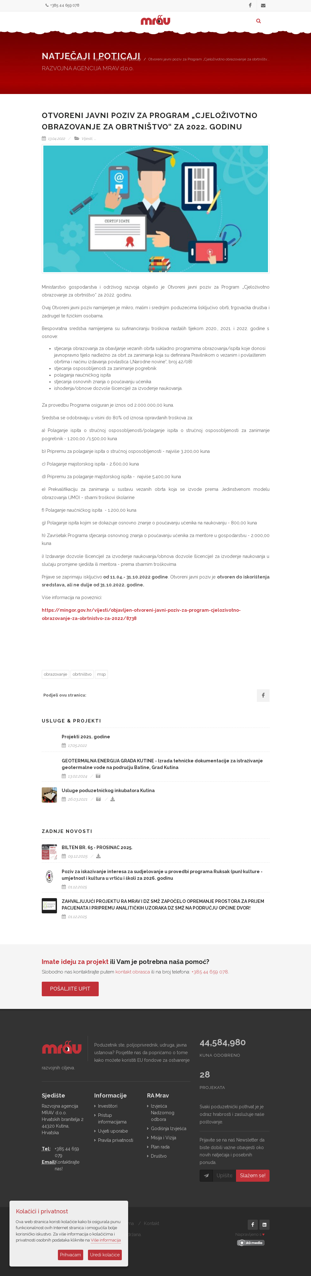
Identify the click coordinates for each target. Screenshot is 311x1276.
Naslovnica (76, 59)
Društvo (159, 1156)
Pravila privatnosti (115, 1140)
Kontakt (151, 1223)
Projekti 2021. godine (86, 736)
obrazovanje (55, 674)
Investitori (107, 1106)
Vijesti (98, 59)
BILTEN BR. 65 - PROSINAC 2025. (97, 847)
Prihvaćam (70, 1254)
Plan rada (160, 1146)
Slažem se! (252, 1176)
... (95, 138)
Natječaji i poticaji (126, 59)
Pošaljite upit (70, 989)
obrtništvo (82, 674)
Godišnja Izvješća (168, 1128)
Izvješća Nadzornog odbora (162, 1113)
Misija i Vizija (163, 1137)
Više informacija (106, 1240)
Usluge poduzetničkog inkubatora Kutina (108, 790)
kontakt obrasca (132, 972)
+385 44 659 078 (62, 5)
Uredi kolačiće (105, 1254)
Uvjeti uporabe (113, 1131)
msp (101, 674)
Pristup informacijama (112, 1118)
